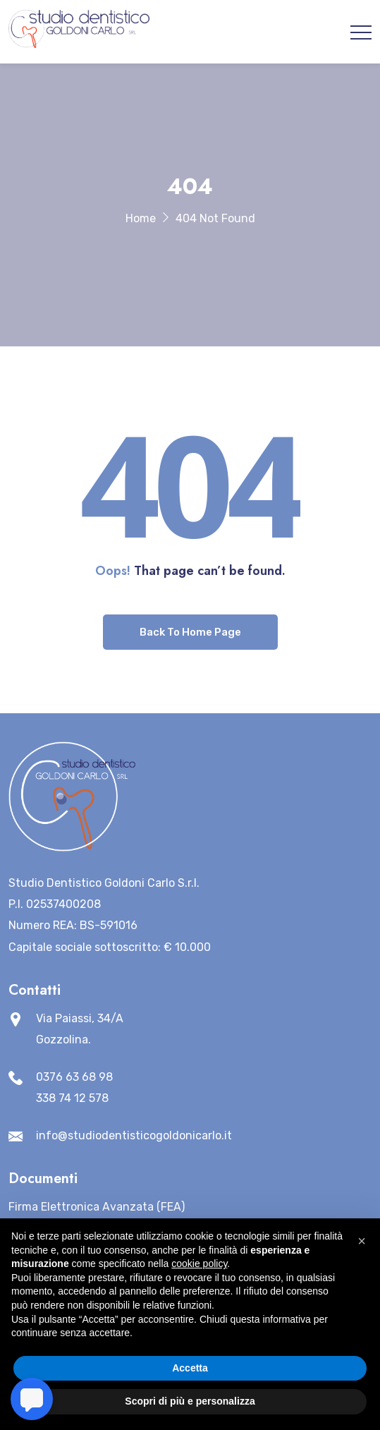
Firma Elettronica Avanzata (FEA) (96, 1206)
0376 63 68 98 (74, 1077)
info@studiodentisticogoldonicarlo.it (134, 1135)
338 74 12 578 (72, 1098)
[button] (361, 1241)
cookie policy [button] (199, 1263)
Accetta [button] (190, 1368)
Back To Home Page (190, 632)
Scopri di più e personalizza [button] (190, 1401)
